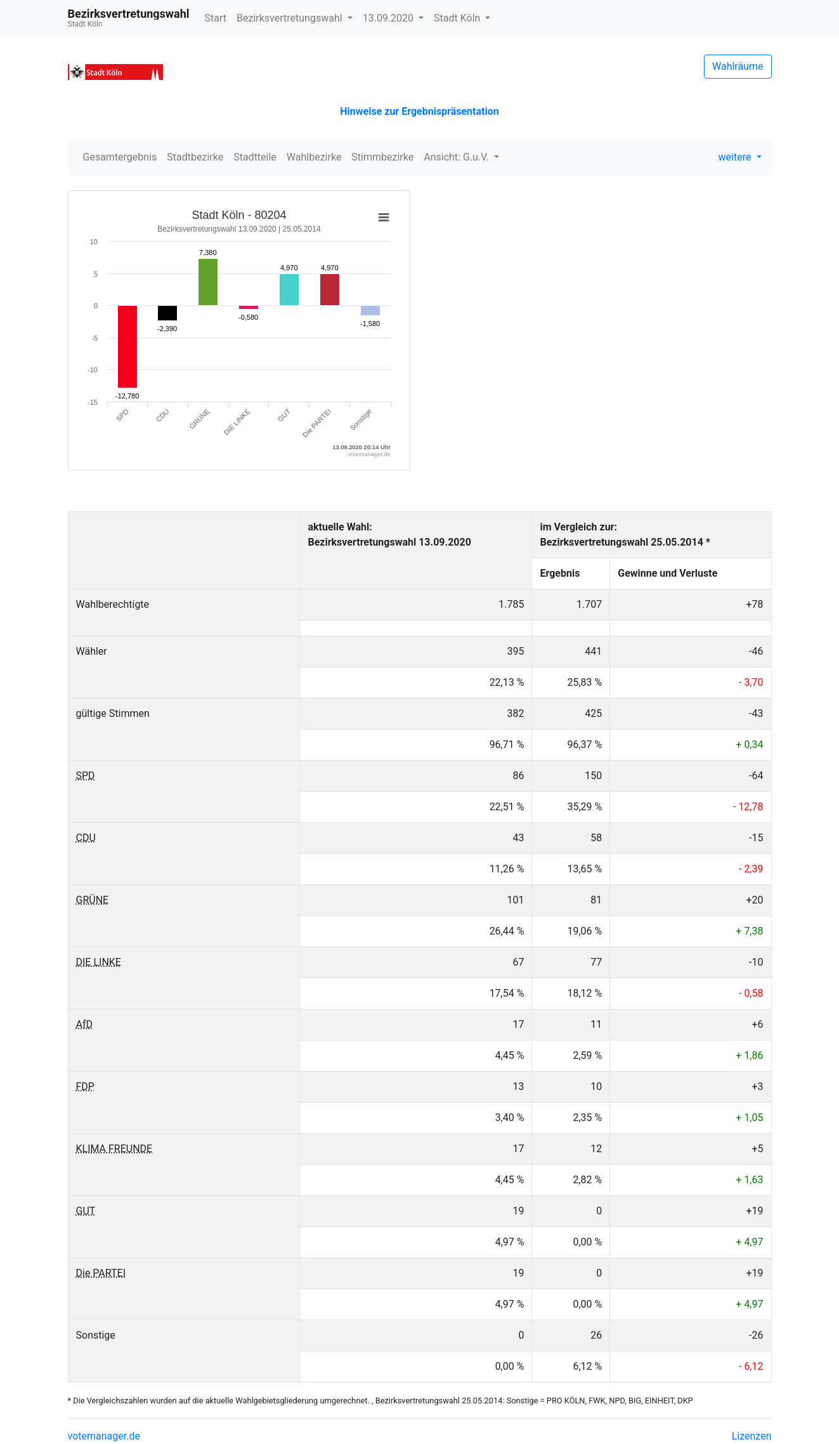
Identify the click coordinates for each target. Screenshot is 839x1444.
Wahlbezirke (314, 157)
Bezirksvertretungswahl (291, 18)
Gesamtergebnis (120, 157)
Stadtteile (254, 157)
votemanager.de (104, 1436)
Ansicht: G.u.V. (457, 157)
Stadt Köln (458, 18)
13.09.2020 (389, 18)
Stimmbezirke (382, 157)
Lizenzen (752, 1436)
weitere (736, 157)
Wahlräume (738, 66)
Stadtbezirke (195, 157)
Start (215, 18)
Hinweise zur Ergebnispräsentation (419, 111)
